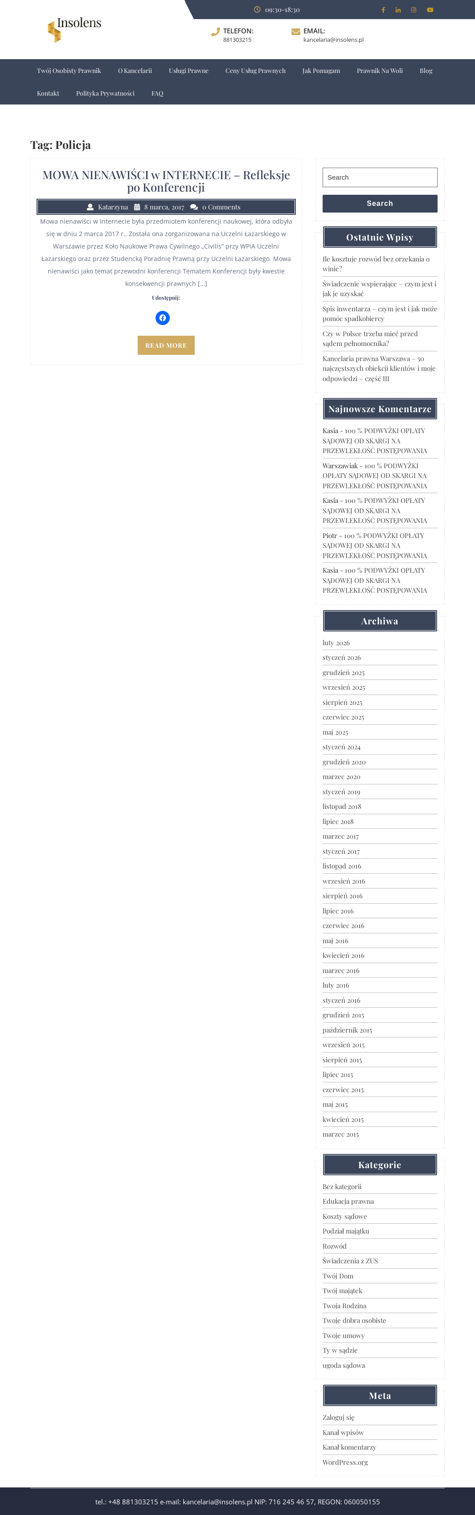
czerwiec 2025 (343, 716)
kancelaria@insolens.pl (333, 40)
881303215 (237, 40)
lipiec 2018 (338, 821)
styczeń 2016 (341, 1000)
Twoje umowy (344, 1335)
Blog (426, 70)
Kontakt (48, 93)
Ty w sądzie (340, 1350)
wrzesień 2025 (344, 687)
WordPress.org (345, 1462)
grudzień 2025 (343, 672)
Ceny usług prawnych (255, 70)
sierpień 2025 (342, 702)
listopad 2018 (342, 806)
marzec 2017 (341, 836)
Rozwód (335, 1246)
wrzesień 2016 (344, 880)
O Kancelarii (135, 70)
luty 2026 (336, 642)
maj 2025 (335, 731)
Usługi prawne (189, 70)
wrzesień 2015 (343, 1044)
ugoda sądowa (344, 1365)
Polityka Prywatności (105, 93)
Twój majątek (342, 1290)
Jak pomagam (321, 70)
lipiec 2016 (338, 910)
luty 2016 (336, 985)
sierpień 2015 (342, 1059)
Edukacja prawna (348, 1201)
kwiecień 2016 (343, 955)
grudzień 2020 (344, 761)
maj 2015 (335, 1104)
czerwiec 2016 (343, 925)
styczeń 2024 (341, 746)
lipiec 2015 (338, 1074)
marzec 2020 (341, 776)
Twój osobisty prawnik (69, 70)
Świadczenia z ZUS (350, 1260)
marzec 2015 (341, 1133)
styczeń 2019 (341, 791)
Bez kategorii (342, 1186)
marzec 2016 (341, 970)
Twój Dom (338, 1275)
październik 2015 (347, 1029)
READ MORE (166, 345)
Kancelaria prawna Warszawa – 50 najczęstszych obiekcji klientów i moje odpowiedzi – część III (379, 368)
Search (380, 203)
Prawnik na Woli (380, 70)
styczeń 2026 (342, 657)
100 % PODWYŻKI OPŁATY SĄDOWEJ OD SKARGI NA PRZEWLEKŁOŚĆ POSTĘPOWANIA (375, 440)
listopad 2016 (342, 865)
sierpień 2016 (343, 895)
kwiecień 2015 (343, 1119)
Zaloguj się (339, 1417)
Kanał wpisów (343, 1432)
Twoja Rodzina (344, 1305)
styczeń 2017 (341, 851)
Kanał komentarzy (350, 1447)
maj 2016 (335, 940)
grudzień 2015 (343, 1014)
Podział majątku (346, 1230)
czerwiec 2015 (343, 1089)
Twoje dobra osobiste (354, 1320)
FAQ (157, 93)
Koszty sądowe (345, 1216)
